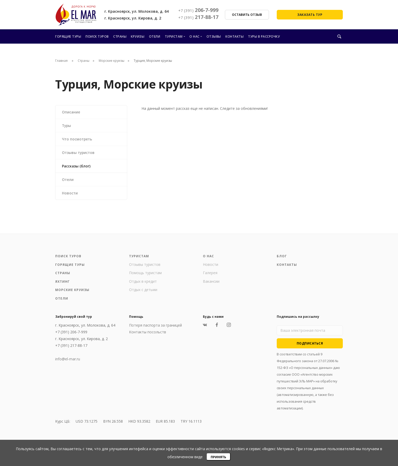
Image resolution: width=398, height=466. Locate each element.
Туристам (174, 36)
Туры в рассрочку (264, 36)
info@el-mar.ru (67, 361)
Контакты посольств (147, 334)
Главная (61, 60)
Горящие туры (68, 36)
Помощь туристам (145, 274)
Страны (119, 36)
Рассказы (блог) (76, 167)
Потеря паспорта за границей (155, 327)
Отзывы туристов (79, 153)
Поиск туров (97, 36)
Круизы (137, 36)
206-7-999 (198, 10)
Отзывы (214, 36)
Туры (67, 125)
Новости (70, 194)
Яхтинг (62, 283)
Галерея (210, 274)
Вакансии (211, 283)
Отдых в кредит (143, 283)
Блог (282, 258)
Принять (218, 457)
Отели (154, 36)
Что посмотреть (77, 139)
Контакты (234, 36)
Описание (71, 112)
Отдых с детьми (143, 291)
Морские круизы (111, 60)
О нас (194, 36)
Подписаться (310, 345)
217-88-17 (198, 17)
